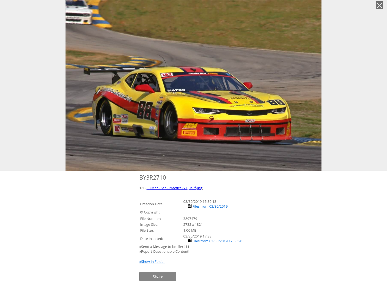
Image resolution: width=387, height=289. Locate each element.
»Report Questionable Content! (164, 251)
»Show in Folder (152, 261)
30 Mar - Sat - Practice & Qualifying (174, 187)
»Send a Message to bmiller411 (164, 246)
